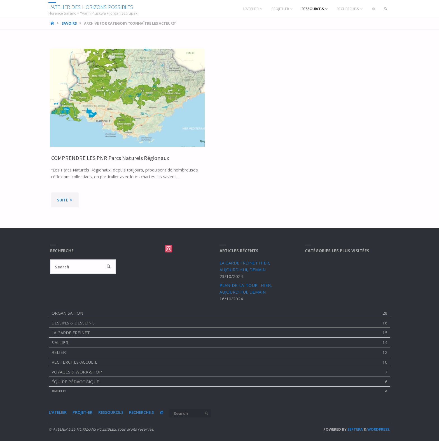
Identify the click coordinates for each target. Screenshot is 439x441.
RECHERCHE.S (141, 412)
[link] (385, 9)
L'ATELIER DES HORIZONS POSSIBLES (92, 6)
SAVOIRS (69, 23)
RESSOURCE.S (110, 412)
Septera (355, 429)
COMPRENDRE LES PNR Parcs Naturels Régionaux (111, 158)
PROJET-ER (82, 412)
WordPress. (378, 429)
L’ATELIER (58, 412)
